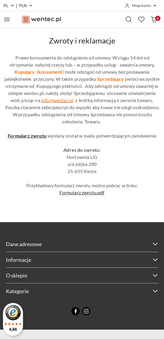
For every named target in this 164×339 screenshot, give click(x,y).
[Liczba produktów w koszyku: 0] (153, 19)
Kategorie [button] (82, 291)
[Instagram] (86, 311)
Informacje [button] (82, 259)
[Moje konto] (141, 6)
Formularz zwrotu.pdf (82, 192)
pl (9, 5)
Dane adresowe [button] (82, 244)
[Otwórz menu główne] (7, 19)
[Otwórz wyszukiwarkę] (129, 19)
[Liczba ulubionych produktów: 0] (141, 19)
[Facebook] (75, 311)
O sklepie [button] (82, 275)
